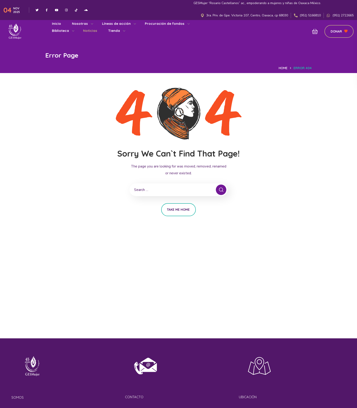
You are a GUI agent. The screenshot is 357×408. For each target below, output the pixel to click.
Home (283, 68)
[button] (314, 31)
